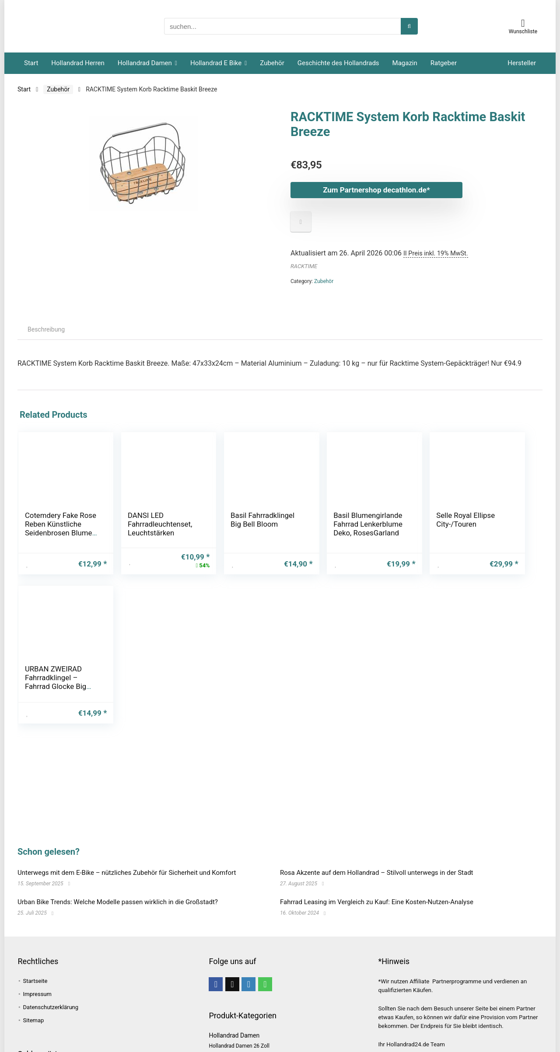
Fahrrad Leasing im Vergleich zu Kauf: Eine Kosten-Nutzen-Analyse (376, 902)
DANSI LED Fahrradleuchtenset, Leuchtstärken (143, 524)
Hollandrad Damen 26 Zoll (239, 1046)
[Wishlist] (523, 23)
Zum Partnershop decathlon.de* (373, 189)
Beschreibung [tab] (46, 329)
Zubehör (272, 63)
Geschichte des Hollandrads (338, 63)
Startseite (35, 981)
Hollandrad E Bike (216, 63)
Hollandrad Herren (78, 63)
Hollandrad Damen (145, 63)
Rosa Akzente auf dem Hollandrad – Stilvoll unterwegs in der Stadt (376, 873)
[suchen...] (409, 26)
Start (31, 63)
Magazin (404, 63)
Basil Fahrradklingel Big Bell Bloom (231, 524)
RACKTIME (303, 266)
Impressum (37, 994)
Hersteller (522, 63)
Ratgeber (443, 63)
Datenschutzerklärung (51, 1007)
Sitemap (33, 1020)
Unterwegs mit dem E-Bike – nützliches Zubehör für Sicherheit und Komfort (127, 873)
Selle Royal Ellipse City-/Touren (407, 519)
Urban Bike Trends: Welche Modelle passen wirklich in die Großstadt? (118, 902)
